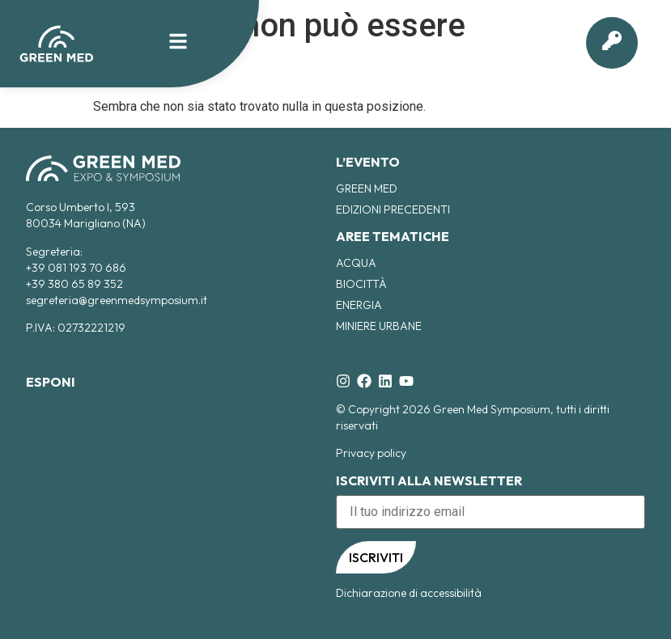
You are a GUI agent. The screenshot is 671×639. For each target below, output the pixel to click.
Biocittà (361, 284)
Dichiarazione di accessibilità (409, 593)
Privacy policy (371, 453)
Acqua (356, 263)
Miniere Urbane (379, 326)
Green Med (366, 188)
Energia (359, 305)
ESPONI (50, 382)
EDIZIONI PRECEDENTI (393, 209)
